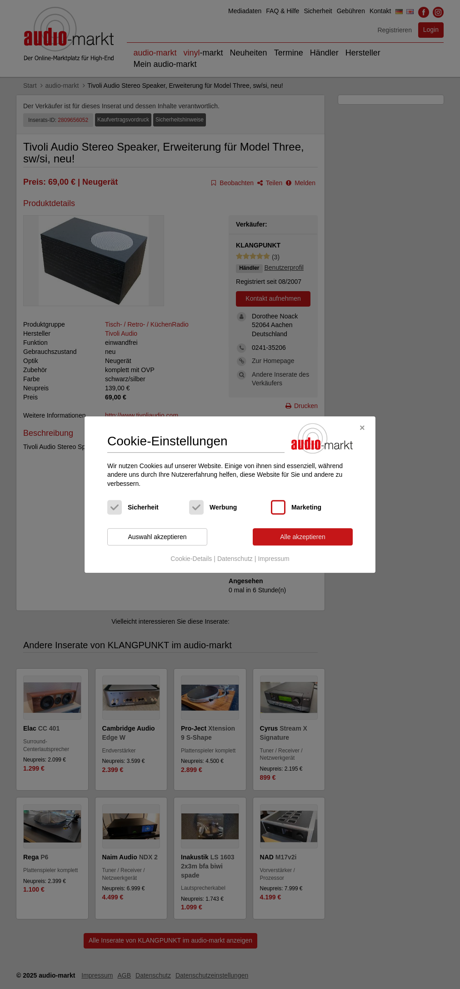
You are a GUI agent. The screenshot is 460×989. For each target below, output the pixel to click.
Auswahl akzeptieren (157, 536)
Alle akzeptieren (302, 536)
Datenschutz (235, 558)
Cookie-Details (191, 558)
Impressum (273, 558)
